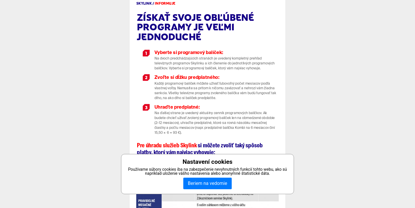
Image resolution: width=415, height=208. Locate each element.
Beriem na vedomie (207, 183)
